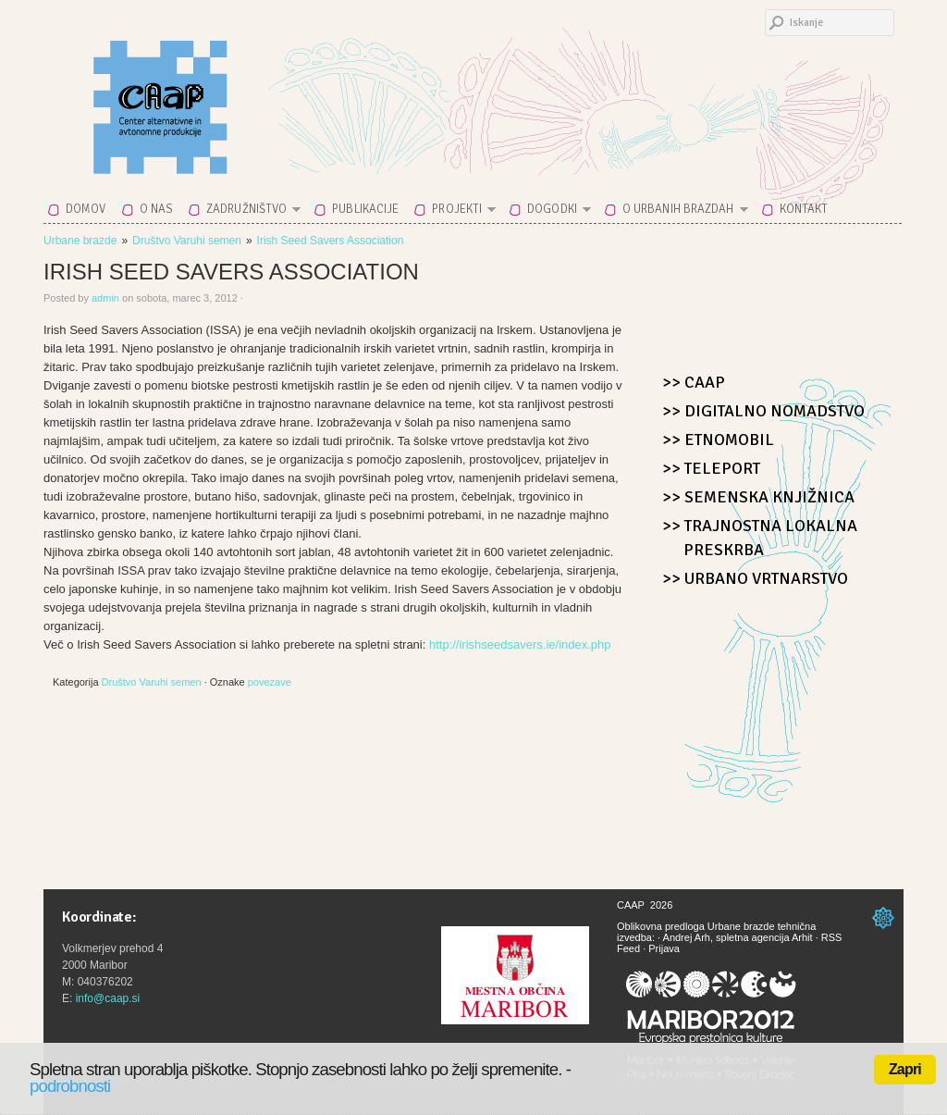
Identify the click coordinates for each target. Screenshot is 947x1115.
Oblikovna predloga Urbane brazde (696, 926)
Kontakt (804, 209)
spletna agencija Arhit (764, 937)
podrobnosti (70, 1086)
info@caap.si (108, 998)
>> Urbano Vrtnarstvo (755, 578)
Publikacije (365, 209)
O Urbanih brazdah (679, 212)
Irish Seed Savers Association (330, 240)
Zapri (905, 1069)
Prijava (664, 948)
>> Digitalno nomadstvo (763, 411)
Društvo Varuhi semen (186, 240)
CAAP (205, 94)
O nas (157, 209)
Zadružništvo (248, 212)
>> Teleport (711, 468)
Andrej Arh (686, 937)
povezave (269, 682)
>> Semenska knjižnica (758, 497)
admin (105, 298)
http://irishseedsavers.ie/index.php (520, 644)
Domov (86, 209)
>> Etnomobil (718, 439)
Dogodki (553, 212)
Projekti (458, 212)
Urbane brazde (80, 240)
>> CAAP (693, 382)
